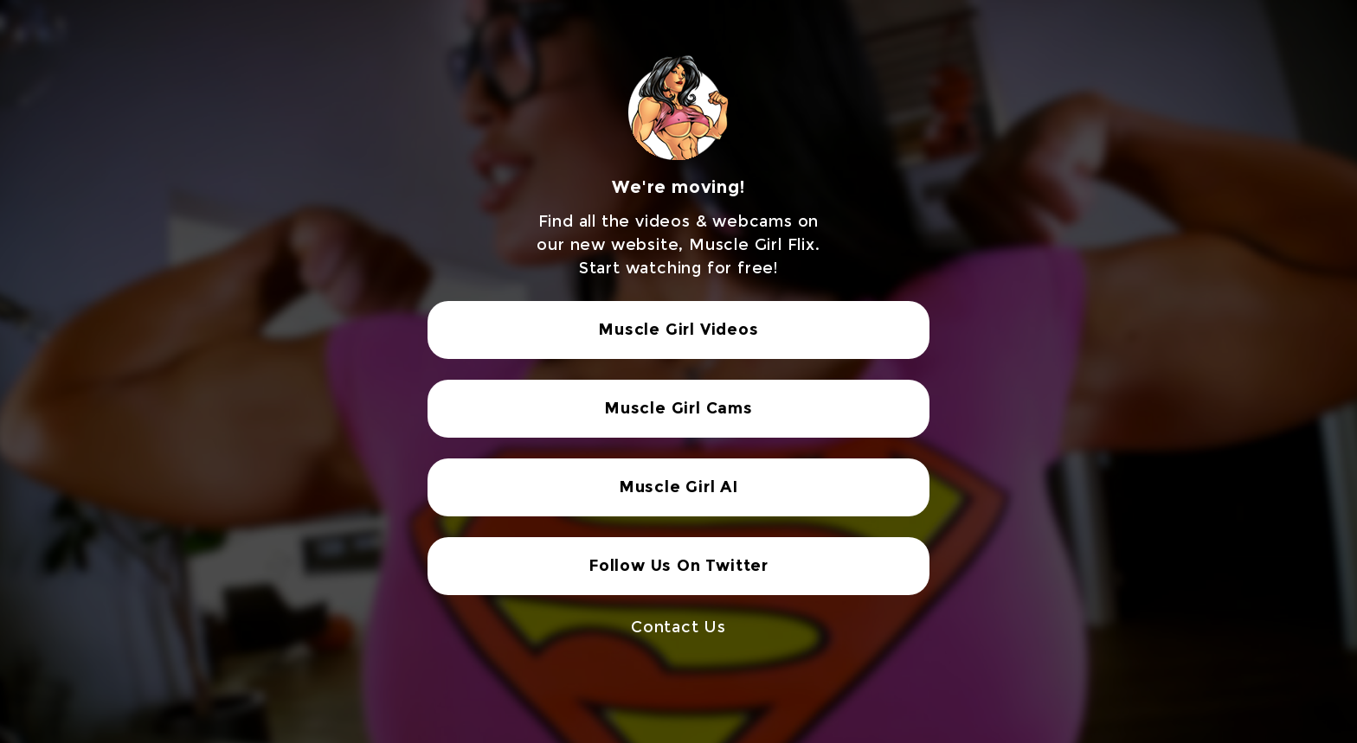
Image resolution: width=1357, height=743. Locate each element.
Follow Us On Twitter (678, 565)
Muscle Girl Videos (678, 329)
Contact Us (678, 627)
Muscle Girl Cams (678, 408)
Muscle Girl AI (678, 486)
